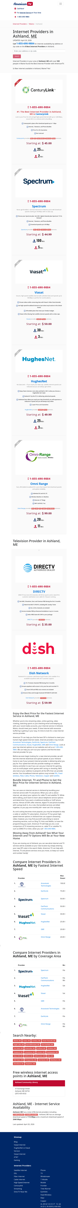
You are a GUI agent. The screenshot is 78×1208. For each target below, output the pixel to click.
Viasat (39, 292)
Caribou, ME (36, 1041)
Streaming (18, 1189)
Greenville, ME (30, 1048)
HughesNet (39, 381)
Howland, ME (18, 1052)
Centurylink (18, 1185)
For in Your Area (28, 13)
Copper (46, 776)
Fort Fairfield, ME (47, 1045)
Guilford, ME (41, 1048)
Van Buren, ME (43, 1060)
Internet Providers (20, 24)
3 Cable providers (18, 1115)
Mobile (43, 1182)
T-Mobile (44, 1179)
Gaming (17, 1160)
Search (17, 56)
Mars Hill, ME (18, 1056)
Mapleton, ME (30, 1064)
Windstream (45, 1176)
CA (49, 1204)
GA (60, 1204)
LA (54, 1206)
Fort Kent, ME (18, 1048)
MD (59, 1206)
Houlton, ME (52, 1048)
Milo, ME (50, 1056)
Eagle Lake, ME (19, 1045)
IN (47, 1206)
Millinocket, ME (40, 1056)
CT (54, 1204)
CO (51, 1204)
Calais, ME (26, 1041)
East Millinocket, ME (32, 1045)
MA (56, 1206)
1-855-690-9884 (22, 17)
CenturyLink (42, 114)
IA (41, 1206)
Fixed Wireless (46, 1195)
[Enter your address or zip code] (39, 51)
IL (45, 1206)
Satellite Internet (20, 1170)
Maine (31, 24)
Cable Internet (19, 1179)
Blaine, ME (17, 1041)
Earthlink (44, 1192)
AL (41, 1204)
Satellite (56, 776)
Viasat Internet (19, 1145)
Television (39, 776)
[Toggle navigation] (60, 4)
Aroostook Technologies (22, 742)
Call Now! (19, 9)
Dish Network (39, 673)
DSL (56, 773)
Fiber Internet (19, 1176)
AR (44, 1204)
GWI (43, 745)
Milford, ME (29, 1056)
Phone (32, 776)
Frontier (44, 1185)
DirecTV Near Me (20, 1192)
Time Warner (46, 1189)
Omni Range (39, 484)
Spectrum (39, 206)
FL (57, 1204)
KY (52, 1206)
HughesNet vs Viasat (22, 1148)
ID (43, 1206)
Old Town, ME (18, 1060)
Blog (16, 1142)
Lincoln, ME (41, 1052)
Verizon (17, 1151)
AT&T (16, 1157)
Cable (26, 776)
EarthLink (35, 742)
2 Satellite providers (31, 1115)
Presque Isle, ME (30, 1060)
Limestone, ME (30, 1052)
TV (42, 1173)
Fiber (22, 776)
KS (50, 1206)
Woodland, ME (19, 1064)
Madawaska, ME (52, 1052)
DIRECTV (39, 591)
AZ (46, 1204)
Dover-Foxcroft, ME (49, 1041)
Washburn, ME (55, 1060)
